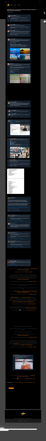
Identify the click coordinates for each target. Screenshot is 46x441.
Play (44, 12)
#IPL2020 (33, 375)
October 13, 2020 (28, 271)
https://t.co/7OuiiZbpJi (17, 301)
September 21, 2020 (30, 378)
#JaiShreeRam (34, 268)
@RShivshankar (25, 291)
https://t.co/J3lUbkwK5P (31, 308)
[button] (38, 9)
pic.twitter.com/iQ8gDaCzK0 (23, 292)
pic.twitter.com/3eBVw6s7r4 (23, 335)
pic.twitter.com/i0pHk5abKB (27, 301)
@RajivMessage (14, 297)
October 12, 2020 (32, 281)
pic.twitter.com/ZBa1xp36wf (26, 344)
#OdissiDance (16, 343)
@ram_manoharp (26, 297)
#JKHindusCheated (33, 291)
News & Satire (11, 388)
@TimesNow (17, 291)
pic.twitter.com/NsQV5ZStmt (23, 269)
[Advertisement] (19, 93)
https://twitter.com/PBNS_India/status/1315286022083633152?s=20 (24, 382)
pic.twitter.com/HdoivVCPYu (23, 279)
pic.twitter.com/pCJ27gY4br (23, 376)
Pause (44, 13)
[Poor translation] (3, 428)
